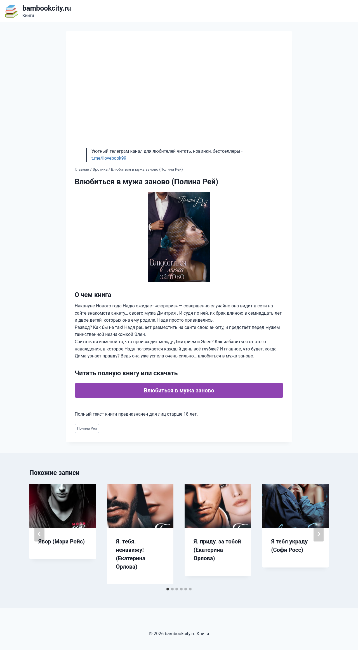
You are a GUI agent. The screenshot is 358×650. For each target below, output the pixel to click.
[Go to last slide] (39, 533)
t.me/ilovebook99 (108, 158)
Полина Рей (87, 428)
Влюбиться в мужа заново (179, 390)
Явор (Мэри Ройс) (61, 541)
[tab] (167, 589)
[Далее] (319, 533)
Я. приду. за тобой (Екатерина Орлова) (217, 550)
